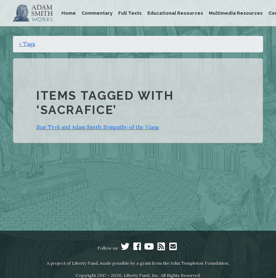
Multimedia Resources (236, 13)
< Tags (27, 44)
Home (68, 13)
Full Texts (130, 13)
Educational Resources (175, 13)
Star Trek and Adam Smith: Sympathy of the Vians (97, 127)
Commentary (97, 13)
